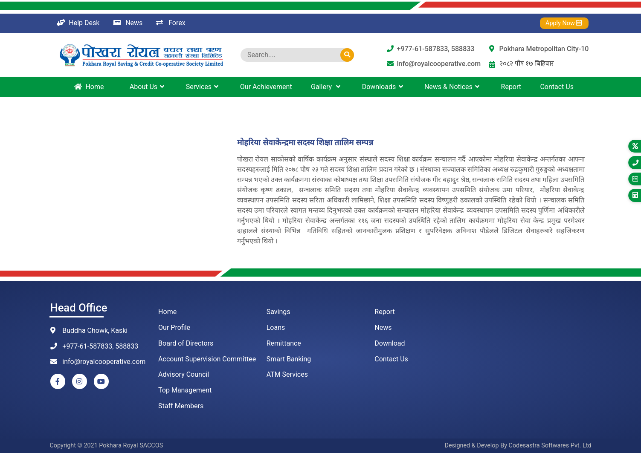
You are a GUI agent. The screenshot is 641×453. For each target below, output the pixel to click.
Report (511, 87)
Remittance (284, 343)
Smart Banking (289, 359)
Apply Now (561, 23)
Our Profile (174, 327)
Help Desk (78, 23)
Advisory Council (183, 374)
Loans (276, 327)
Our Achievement (266, 87)
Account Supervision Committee (207, 359)
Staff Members (180, 406)
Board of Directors (185, 343)
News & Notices (453, 87)
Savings (278, 312)
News (127, 23)
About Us (148, 87)
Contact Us (557, 87)
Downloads (384, 87)
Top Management (185, 390)
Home (89, 87)
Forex (170, 23)
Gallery (327, 87)
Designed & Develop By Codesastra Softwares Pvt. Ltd (517, 445)
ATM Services (287, 374)
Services (203, 87)
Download (389, 343)
